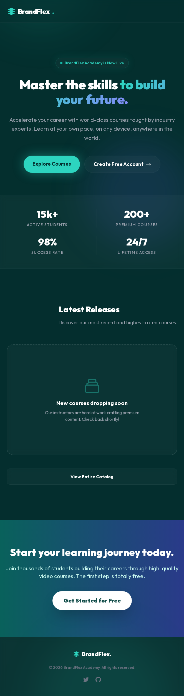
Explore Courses (51, 164)
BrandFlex (30, 11)
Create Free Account (122, 164)
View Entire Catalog (92, 476)
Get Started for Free (92, 600)
